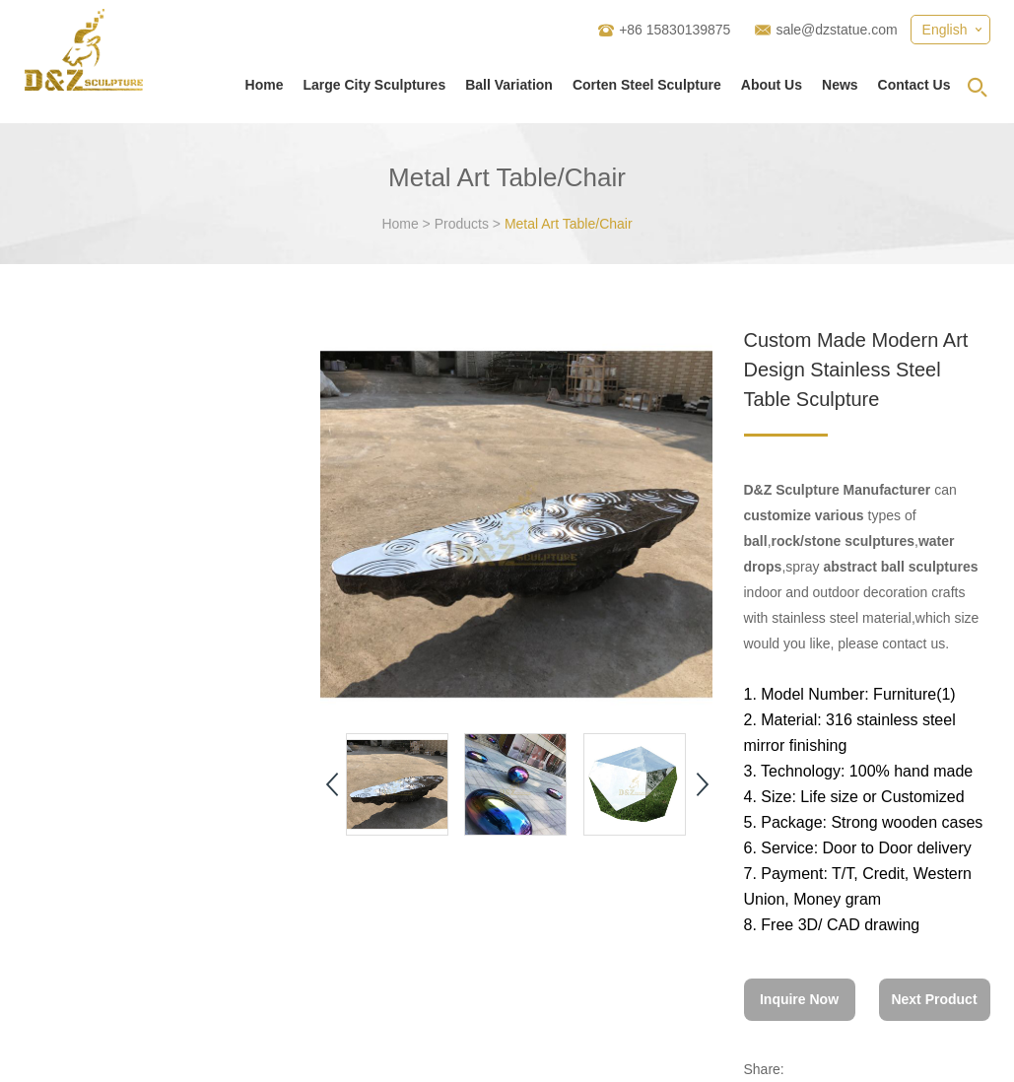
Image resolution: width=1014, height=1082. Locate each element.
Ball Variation (509, 85)
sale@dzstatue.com (836, 29)
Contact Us (914, 85)
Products (462, 224)
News (840, 85)
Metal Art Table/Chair (569, 224)
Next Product (934, 999)
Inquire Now (799, 999)
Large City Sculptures (374, 85)
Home (264, 85)
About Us (771, 85)
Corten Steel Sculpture (647, 85)
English (945, 29)
